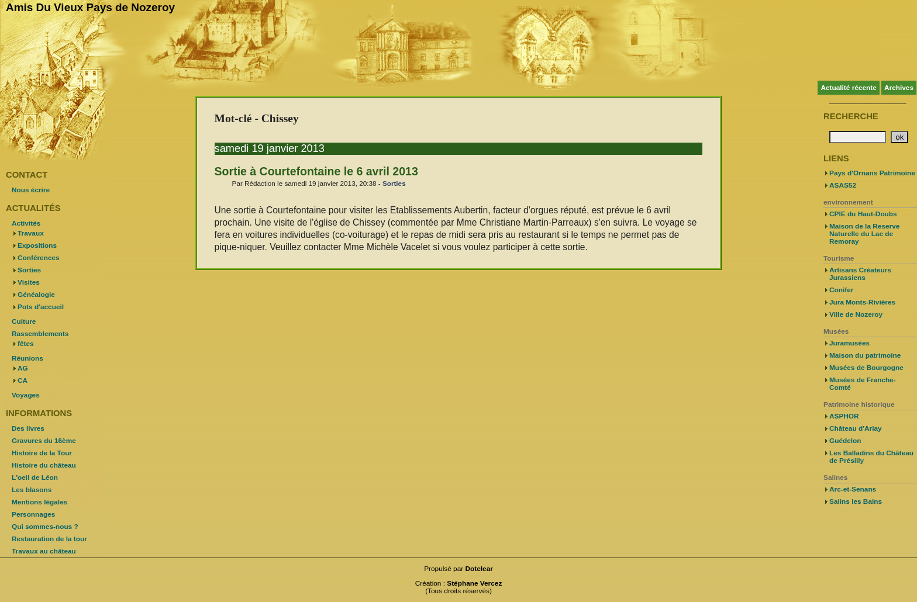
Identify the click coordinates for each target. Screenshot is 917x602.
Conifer (841, 290)
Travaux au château (44, 551)
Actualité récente (848, 88)
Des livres (28, 428)
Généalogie (36, 294)
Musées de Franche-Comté (862, 384)
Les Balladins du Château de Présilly (871, 457)
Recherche (850, 116)
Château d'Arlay (855, 428)
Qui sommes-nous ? (45, 527)
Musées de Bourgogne (866, 368)
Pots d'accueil (41, 307)
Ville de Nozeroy (855, 314)
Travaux (31, 233)
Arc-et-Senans (852, 489)
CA (22, 380)
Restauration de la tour (49, 539)
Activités (26, 223)
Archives (898, 88)
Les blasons (31, 490)
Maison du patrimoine (865, 355)
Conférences (39, 258)
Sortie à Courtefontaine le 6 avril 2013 (316, 171)
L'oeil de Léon (35, 477)
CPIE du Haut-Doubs (863, 214)
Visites (29, 282)
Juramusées (849, 343)
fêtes (26, 344)
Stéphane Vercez (474, 583)
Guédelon (845, 441)
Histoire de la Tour (42, 453)
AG (23, 368)
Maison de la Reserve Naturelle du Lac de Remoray (864, 233)
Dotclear (479, 569)
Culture (24, 321)
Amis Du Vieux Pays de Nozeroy (90, 7)
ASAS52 (842, 185)
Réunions (27, 358)
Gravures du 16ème (44, 441)
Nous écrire (31, 190)
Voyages (26, 395)
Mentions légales (39, 502)
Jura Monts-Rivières (862, 302)
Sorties (394, 183)
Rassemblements (40, 334)
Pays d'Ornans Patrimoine (872, 173)
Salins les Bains (855, 501)
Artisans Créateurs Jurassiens (860, 274)
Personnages (33, 514)
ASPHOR (844, 416)
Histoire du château (44, 465)
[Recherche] (857, 137)
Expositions (37, 245)
